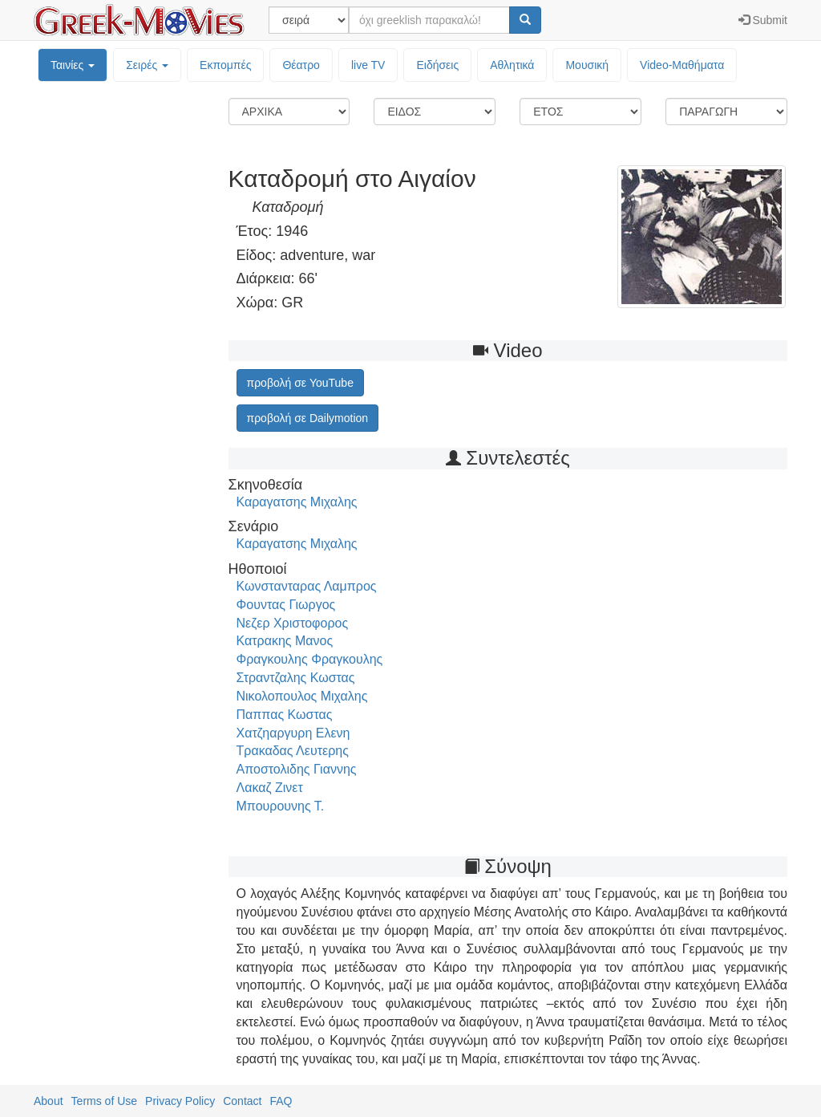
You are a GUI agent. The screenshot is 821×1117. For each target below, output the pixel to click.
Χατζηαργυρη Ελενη (293, 733)
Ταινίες (73, 65)
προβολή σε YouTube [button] (300, 382)
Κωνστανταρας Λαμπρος (307, 586)
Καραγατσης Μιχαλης (297, 502)
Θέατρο (301, 65)
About (48, 1101)
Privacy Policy (180, 1101)
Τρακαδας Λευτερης (293, 751)
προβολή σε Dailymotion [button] (308, 418)
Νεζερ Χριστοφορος (293, 623)
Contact (242, 1101)
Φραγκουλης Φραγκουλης (310, 659)
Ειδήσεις (437, 65)
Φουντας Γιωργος (286, 604)
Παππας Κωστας (285, 714)
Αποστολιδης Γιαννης (297, 769)
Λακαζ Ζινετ (270, 787)
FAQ (280, 1101)
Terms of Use (104, 1101)
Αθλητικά (512, 65)
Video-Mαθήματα (682, 65)
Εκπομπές (225, 65)
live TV (368, 65)
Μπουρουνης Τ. (281, 806)
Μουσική (587, 65)
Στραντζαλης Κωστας (296, 677)
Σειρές (147, 65)
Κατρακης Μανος (285, 641)
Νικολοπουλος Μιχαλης (302, 696)
